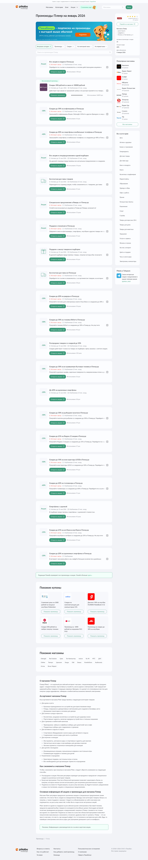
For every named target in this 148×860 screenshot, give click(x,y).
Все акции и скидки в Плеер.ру (61, 62)
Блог (66, 7)
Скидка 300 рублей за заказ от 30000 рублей (67, 85)
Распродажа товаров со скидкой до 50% (65, 343)
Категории (59, 7)
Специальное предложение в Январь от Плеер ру (69, 202)
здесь (90, 575)
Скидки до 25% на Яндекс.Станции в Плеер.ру (67, 436)
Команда (57, 855)
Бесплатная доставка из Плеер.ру (62, 273)
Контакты (57, 849)
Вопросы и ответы (43, 849)
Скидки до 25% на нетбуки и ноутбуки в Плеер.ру (69, 530)
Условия (39, 855)
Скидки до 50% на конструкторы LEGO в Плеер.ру (69, 460)
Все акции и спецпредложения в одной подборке (69, 155)
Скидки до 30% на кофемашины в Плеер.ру (66, 109)
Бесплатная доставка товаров (61, 179)
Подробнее (93, 1)
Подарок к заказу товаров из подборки (64, 249)
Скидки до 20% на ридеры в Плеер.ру (64, 296)
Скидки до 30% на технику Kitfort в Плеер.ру (67, 320)
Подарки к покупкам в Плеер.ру (62, 226)
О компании (82, 852)
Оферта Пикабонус (85, 855)
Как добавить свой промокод (64, 852)
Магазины (49, 7)
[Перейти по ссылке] (74, 31)
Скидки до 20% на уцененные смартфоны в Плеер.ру (70, 553)
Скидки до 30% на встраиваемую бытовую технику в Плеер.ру (74, 367)
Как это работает (43, 852)
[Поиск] (122, 7)
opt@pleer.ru (121, 33)
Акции (74, 7)
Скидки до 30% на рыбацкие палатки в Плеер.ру (68, 413)
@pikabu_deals (126, 281)
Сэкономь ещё (88, 7)
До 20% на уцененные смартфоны (62, 390)
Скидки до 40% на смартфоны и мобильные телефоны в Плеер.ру (75, 132)
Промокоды (40, 839)
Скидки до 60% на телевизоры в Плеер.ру (66, 483)
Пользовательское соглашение (89, 849)
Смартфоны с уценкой (58, 506)
